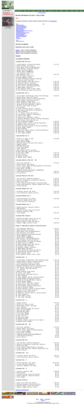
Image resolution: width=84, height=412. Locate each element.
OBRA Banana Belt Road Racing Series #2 (24, 30)
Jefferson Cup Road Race (21, 27)
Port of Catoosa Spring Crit (21, 26)
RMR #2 (17, 37)
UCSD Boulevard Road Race (21, 35)
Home (37, 399)
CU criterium (18, 38)
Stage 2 (18, 51)
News (25, 10)
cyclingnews (53, 21)
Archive (41, 399)
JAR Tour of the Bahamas (21, 36)
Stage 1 (18, 50)
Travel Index (47, 399)
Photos (61, 10)
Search (77, 10)
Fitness (67, 10)
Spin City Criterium (19, 28)
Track (56, 10)
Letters (72, 10)
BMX (45, 10)
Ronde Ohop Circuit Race (21, 33)
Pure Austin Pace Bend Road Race (22, 32)
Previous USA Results (22, 390)
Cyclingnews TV (19, 10)
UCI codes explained (42, 12)
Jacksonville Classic (20, 25)
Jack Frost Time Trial (20, 34)
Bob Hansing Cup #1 (20, 41)
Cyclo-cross (51, 10)
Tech (29, 10)
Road (38, 10)
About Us (43, 400)
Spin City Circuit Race (20, 29)
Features (33, 10)
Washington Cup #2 (20, 31)
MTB (42, 10)
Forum (81, 10)
